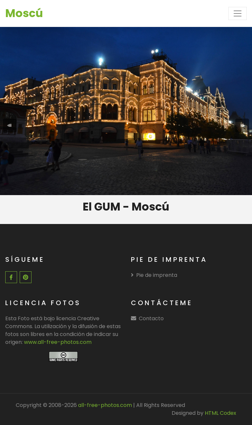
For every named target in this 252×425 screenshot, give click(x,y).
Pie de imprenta (154, 275)
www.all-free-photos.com (58, 342)
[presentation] (10, 125)
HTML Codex (220, 413)
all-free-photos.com (104, 405)
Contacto (151, 318)
